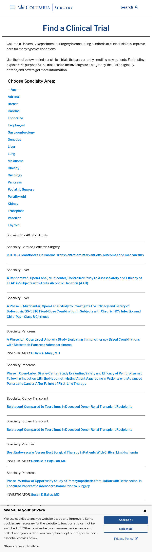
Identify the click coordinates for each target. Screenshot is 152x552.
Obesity (13, 168)
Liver (11, 147)
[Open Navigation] (12, 7)
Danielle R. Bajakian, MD (48, 461)
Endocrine (15, 118)
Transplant (16, 211)
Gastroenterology (21, 132)
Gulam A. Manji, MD (45, 353)
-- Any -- (14, 90)
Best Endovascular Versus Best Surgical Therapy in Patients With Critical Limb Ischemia (72, 452)
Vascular (14, 218)
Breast (13, 104)
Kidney (13, 204)
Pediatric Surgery (21, 189)
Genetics (14, 139)
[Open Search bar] (129, 7)
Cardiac (14, 111)
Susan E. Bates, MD (45, 495)
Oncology (15, 175)
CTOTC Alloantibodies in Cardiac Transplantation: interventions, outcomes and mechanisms (75, 255)
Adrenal (14, 97)
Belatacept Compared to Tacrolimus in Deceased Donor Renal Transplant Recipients (69, 407)
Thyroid (14, 225)
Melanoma (16, 161)
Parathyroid (17, 197)
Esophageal (16, 125)
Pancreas (15, 182)
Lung (11, 154)
